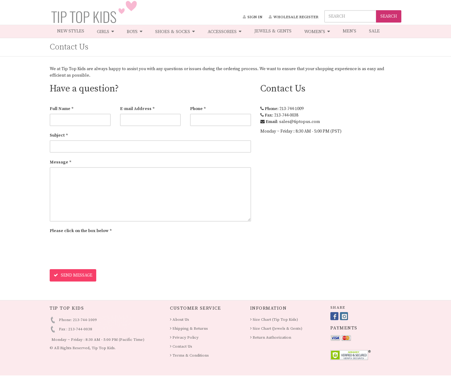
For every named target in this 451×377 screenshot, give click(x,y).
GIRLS (105, 31)
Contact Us (181, 346)
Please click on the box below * (81, 231)
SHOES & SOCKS (175, 31)
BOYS (135, 31)
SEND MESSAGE (73, 275)
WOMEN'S (317, 31)
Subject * (59, 135)
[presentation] (96, 248)
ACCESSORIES (225, 31)
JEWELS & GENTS (273, 31)
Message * (61, 162)
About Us (179, 319)
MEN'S (349, 31)
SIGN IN (253, 17)
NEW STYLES (70, 31)
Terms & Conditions (189, 355)
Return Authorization (270, 337)
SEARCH (388, 16)
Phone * (198, 109)
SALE (374, 31)
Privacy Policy (184, 337)
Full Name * (62, 109)
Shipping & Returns (189, 328)
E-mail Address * (137, 109)
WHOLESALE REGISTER (293, 17)
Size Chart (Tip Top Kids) (274, 319)
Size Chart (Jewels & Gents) (276, 328)
